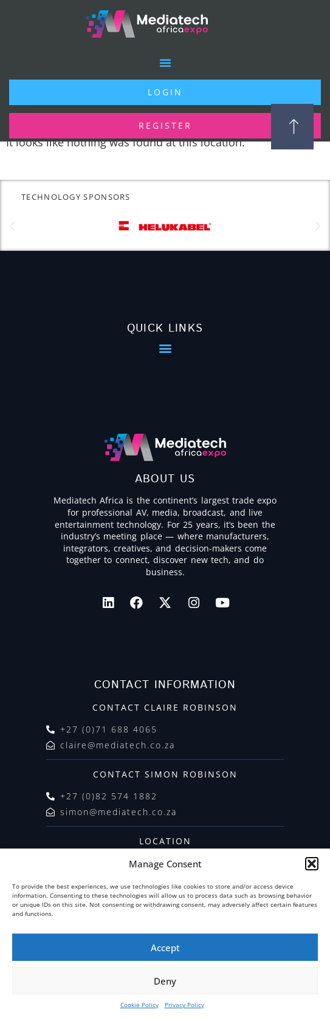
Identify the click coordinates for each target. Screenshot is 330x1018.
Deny (165, 981)
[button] (312, 864)
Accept (165, 947)
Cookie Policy (139, 1004)
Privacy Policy (184, 1004)
